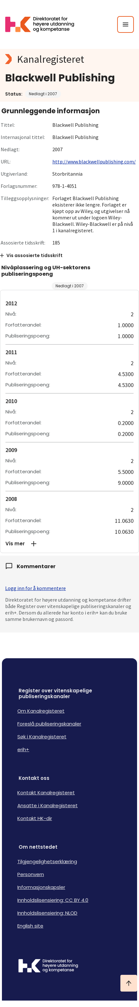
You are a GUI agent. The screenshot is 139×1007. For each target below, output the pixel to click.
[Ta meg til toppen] (128, 983)
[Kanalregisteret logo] (69, 59)
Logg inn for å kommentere (35, 588)
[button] (69, 544)
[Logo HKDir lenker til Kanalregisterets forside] (43, 24)
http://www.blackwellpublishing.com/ (94, 161)
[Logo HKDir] (69, 966)
